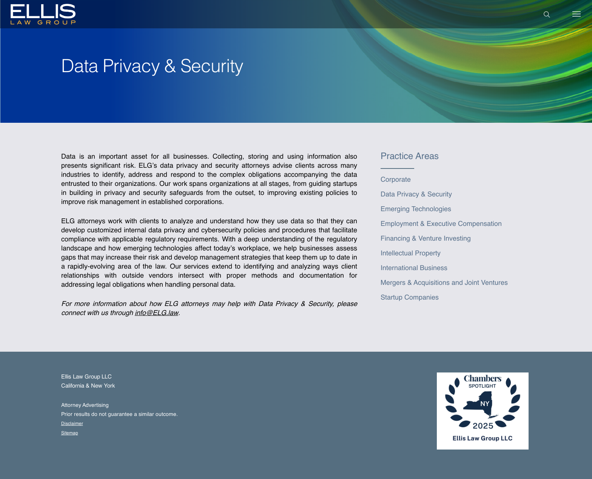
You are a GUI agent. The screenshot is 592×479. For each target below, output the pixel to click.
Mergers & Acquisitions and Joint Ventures (444, 283)
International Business (414, 268)
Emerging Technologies (416, 209)
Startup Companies (410, 297)
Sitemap (69, 433)
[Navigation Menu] (577, 14)
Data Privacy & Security (416, 194)
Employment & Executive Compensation (441, 224)
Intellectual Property (411, 253)
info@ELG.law (156, 313)
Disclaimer (72, 424)
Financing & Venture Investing (426, 238)
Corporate (396, 179)
